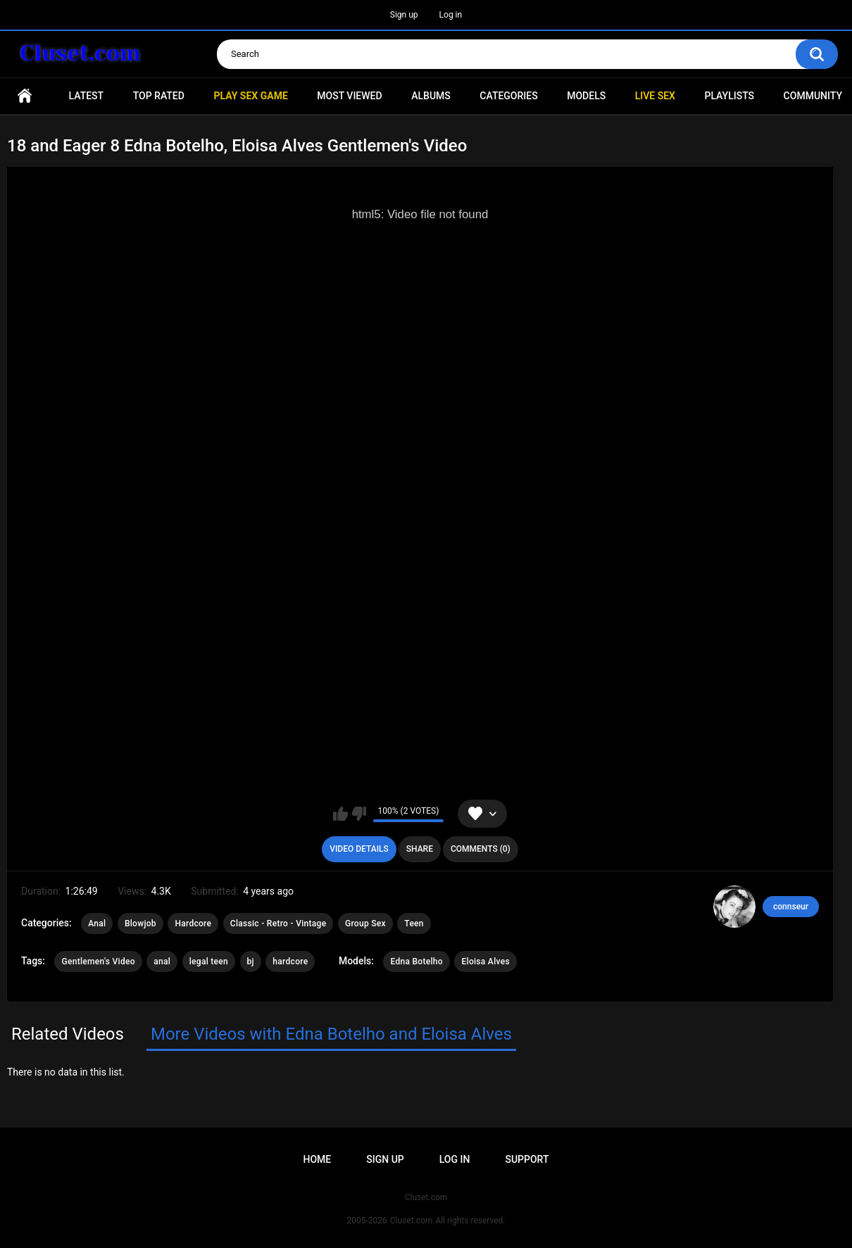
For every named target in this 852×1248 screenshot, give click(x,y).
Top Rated (158, 95)
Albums (431, 95)
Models (586, 95)
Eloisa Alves (485, 961)
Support (527, 1159)
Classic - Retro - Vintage (278, 923)
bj (250, 961)
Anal (97, 923)
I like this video (340, 814)
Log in (451, 15)
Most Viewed (349, 95)
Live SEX (655, 95)
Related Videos (67, 1034)
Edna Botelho (416, 961)
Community (813, 95)
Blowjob (140, 923)
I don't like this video (358, 814)
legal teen (208, 961)
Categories (508, 95)
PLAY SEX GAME (250, 95)
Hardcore (193, 923)
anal (162, 961)
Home (24, 96)
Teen (414, 923)
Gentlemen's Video (97, 961)
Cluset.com (411, 1220)
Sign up (404, 15)
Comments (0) (480, 849)
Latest (86, 95)
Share (419, 849)
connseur (790, 907)
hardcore (290, 961)
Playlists (729, 95)
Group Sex (365, 923)
